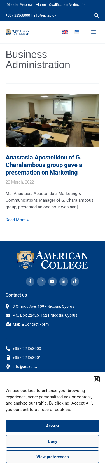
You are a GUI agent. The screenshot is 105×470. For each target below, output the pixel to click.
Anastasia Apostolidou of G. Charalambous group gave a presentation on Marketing (44, 165)
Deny (52, 441)
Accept (52, 426)
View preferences (52, 456)
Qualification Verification (68, 5)
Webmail (27, 5)
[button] (96, 379)
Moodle (12, 5)
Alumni (41, 5)
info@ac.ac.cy (44, 15)
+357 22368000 (18, 15)
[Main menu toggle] (93, 32)
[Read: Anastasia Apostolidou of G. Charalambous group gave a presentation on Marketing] (52, 120)
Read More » (17, 219)
